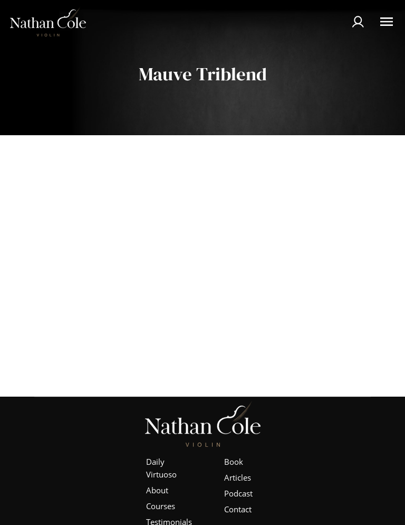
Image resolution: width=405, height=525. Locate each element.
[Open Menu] (386, 21)
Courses (160, 506)
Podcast (238, 493)
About (157, 490)
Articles (237, 477)
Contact (238, 509)
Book (233, 461)
